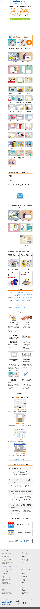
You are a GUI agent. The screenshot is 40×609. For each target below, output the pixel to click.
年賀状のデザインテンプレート (26, 569)
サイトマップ (17, 604)
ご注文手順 (23, 579)
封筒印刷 (3, 557)
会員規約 (22, 589)
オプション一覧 (23, 562)
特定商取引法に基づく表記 (7, 593)
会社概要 (3, 587)
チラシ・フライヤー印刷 (25, 552)
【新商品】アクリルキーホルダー (21, 304)
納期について (4, 580)
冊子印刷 (3, 555)
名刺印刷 (3, 552)
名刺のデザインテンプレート (26, 567)
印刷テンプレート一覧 (6, 577)
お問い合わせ (17, 601)
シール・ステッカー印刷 (25, 553)
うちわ (20, 200)
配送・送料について (24, 580)
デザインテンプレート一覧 (7, 567)
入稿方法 (3, 576)
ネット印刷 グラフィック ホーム (13, 3)
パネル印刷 (23, 557)
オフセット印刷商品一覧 (25, 560)
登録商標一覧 (22, 541)
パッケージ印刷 (23, 556)
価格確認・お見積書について (7, 579)
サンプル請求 (17, 603)
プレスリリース (5, 595)
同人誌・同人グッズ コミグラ (26, 559)
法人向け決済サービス (6, 583)
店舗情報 (22, 587)
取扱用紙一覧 (4, 563)
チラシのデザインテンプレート (7, 569)
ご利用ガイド (4, 573)
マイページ (17, 600)
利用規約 (3, 589)
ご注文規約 (4, 590)
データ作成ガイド (24, 576)
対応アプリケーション (25, 577)
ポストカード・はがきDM (6, 553)
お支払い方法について (6, 582)
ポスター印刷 (23, 555)
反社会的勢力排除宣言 (25, 592)
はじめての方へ (23, 573)
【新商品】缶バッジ (19, 300)
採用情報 (22, 593)
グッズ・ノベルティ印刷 (6, 559)
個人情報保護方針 (24, 590)
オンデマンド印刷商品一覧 (7, 562)
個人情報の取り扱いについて (7, 592)
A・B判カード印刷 (5, 556)
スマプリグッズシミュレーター (8, 560)
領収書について (23, 582)
